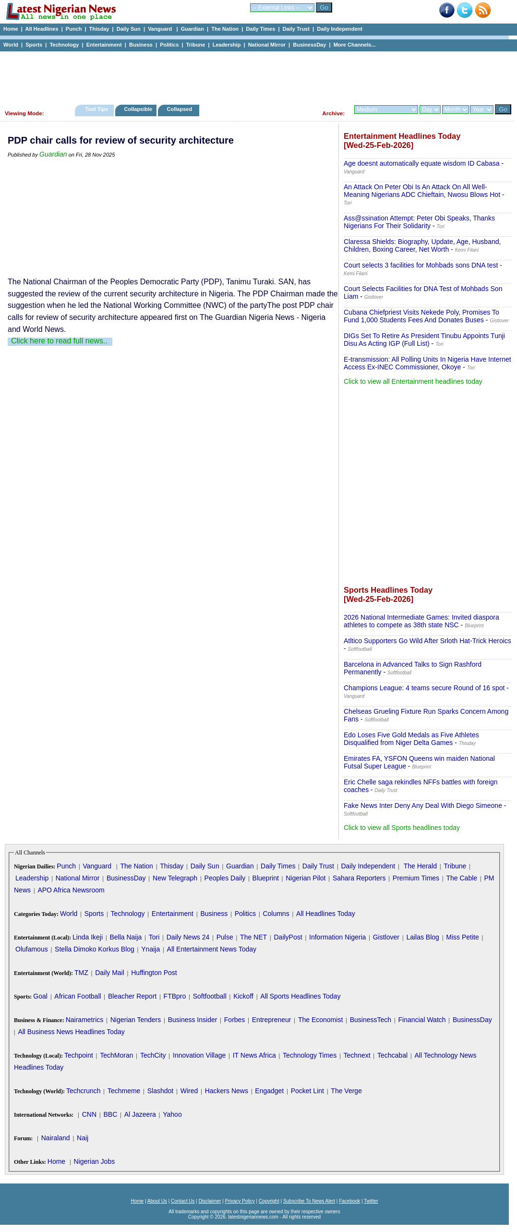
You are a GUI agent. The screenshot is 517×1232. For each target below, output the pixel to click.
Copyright (269, 1201)
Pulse (224, 937)
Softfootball (210, 996)
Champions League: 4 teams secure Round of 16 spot (424, 688)
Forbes (234, 1020)
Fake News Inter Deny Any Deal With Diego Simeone (423, 805)
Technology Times (310, 1055)
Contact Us (182, 1201)
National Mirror (267, 45)
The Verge (346, 1091)
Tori (154, 937)
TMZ (81, 972)
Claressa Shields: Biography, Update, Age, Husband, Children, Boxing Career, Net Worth (422, 245)
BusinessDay (309, 45)
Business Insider (192, 1020)
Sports (33, 45)
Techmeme (124, 1091)
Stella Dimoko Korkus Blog (94, 949)
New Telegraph (175, 878)
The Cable (461, 878)
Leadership (227, 45)
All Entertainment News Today (212, 949)
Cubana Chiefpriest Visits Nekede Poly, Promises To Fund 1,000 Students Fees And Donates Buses (421, 316)
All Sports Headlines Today (300, 996)
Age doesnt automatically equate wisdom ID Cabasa (422, 163)
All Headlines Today (325, 913)
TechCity (153, 1055)
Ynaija (150, 949)
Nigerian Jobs (94, 1161)
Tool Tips (96, 109)
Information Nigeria (337, 937)
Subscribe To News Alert (309, 1201)
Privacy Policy (239, 1201)
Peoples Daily (225, 878)
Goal (40, 996)
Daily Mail (109, 972)
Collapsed (180, 109)
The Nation (225, 29)
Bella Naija (125, 937)
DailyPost (288, 937)
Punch (74, 29)
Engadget (269, 1091)
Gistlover (386, 937)
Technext (357, 1055)
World (10, 45)
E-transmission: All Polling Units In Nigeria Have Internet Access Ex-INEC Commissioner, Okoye (427, 363)
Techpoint (78, 1055)
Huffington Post (154, 972)
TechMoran (116, 1055)
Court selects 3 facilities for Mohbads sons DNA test (421, 265)
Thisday (99, 29)
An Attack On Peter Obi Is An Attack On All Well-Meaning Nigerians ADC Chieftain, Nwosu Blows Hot (422, 190)
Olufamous (31, 949)
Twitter (371, 1201)
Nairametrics (85, 1020)
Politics (169, 45)
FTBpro (175, 996)
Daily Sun (129, 29)
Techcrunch (83, 1091)
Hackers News (226, 1091)
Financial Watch (421, 1020)
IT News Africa (254, 1055)
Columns (276, 913)
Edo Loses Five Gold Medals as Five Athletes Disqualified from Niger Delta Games (411, 738)
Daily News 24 (188, 937)
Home (10, 29)
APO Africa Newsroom (70, 890)
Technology (64, 45)
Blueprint (265, 878)
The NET (253, 937)
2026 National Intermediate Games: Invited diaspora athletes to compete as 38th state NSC (421, 621)
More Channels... (355, 45)
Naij (82, 1138)
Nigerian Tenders (135, 1020)
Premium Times (416, 878)
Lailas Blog (422, 937)
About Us (157, 1201)
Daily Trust (296, 29)
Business (141, 45)
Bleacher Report (132, 996)
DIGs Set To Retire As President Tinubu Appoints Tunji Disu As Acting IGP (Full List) (424, 339)
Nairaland (55, 1138)
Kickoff (243, 996)
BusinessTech (370, 1020)
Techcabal (392, 1055)
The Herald (420, 866)
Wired (189, 1091)
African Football (77, 996)
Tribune (195, 45)
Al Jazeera (140, 1114)
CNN (89, 1114)
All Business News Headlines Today (71, 1032)
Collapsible (138, 109)
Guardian (192, 29)
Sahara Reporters (359, 878)
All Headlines (41, 29)
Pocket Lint (307, 1091)
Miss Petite (462, 937)
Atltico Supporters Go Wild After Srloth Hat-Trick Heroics (427, 641)
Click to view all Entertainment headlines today (413, 381)
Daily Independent (339, 29)
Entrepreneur (271, 1020)
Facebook (349, 1201)
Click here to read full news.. (59, 341)
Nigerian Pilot (305, 878)
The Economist (320, 1020)
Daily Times (260, 29)
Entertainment (104, 45)
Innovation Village (199, 1055)
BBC (110, 1114)
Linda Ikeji (87, 937)
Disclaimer (210, 1201)
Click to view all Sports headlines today (402, 827)
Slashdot (160, 1091)
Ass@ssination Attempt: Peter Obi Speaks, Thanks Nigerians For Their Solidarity (419, 222)
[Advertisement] (254, 75)
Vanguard (160, 29)
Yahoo (172, 1114)
